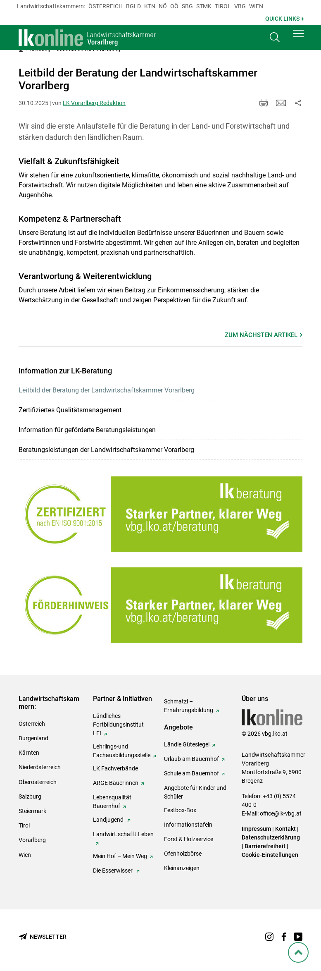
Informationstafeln (188, 824)
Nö (163, 6)
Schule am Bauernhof (191, 773)
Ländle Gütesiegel (186, 744)
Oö (174, 6)
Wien (256, 6)
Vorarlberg (32, 840)
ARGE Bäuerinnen (115, 783)
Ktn (149, 6)
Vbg (240, 6)
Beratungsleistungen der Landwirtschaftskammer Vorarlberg (106, 450)
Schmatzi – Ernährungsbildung (188, 705)
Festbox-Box (180, 810)
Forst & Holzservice (188, 839)
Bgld (133, 6)
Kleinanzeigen (182, 868)
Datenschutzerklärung (271, 837)
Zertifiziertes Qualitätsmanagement (70, 410)
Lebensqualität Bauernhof (112, 801)
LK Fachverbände (115, 768)
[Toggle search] (275, 40)
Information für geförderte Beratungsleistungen (87, 430)
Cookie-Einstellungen (270, 854)
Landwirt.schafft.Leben (123, 834)
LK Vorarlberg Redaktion (94, 103)
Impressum (256, 828)
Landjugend (109, 819)
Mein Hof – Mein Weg (120, 856)
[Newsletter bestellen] (43, 937)
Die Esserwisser (113, 870)
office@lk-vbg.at (281, 813)
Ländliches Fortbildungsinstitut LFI (118, 725)
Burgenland (33, 738)
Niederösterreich (40, 767)
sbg (187, 6)
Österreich (105, 6)
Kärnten (29, 752)
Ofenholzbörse (183, 853)
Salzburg (30, 796)
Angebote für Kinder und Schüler (195, 792)
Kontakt (285, 828)
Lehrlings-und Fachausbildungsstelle (121, 750)
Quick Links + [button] (284, 18)
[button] (298, 38)
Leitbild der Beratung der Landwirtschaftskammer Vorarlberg (107, 390)
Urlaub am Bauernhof (191, 759)
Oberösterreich (38, 782)
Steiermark (32, 811)
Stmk (204, 6)
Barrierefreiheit (265, 846)
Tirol (223, 6)
